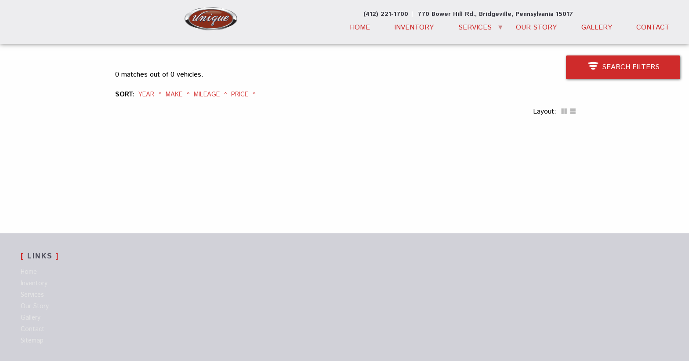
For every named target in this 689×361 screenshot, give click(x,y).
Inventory (34, 283)
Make (174, 94)
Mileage (207, 94)
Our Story (536, 28)
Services (475, 28)
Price (239, 94)
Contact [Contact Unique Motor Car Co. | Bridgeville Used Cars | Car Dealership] (653, 28)
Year (146, 94)
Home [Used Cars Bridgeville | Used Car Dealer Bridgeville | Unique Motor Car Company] (360, 28)
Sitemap (32, 340)
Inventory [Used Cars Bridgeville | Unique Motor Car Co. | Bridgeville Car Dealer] (414, 28)
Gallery (596, 28)
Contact (32, 329)
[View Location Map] (495, 14)
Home (29, 272)
